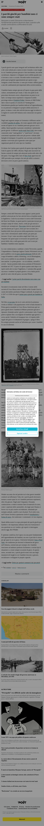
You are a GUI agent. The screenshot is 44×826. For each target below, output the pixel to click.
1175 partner (23, 417)
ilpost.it (29, 419)
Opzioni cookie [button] (22, 433)
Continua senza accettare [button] (22, 395)
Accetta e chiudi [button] (22, 429)
